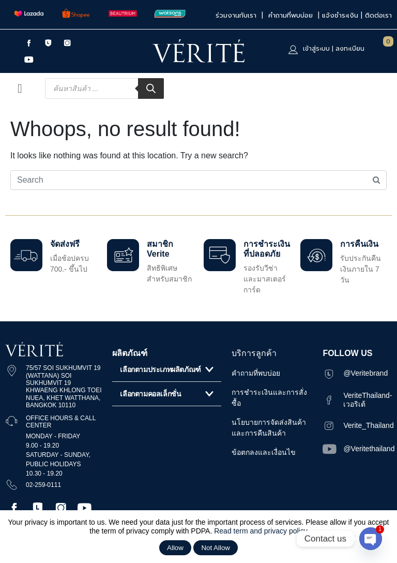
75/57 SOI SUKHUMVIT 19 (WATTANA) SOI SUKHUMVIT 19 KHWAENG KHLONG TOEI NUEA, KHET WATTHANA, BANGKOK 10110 (63, 386)
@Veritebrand (365, 373)
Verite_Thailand (368, 425)
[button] (166, 370)
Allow (175, 548)
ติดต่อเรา (378, 15)
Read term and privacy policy (261, 531)
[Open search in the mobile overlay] (104, 88)
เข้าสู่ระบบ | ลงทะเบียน (333, 48)
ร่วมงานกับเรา (237, 15)
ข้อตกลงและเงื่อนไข (264, 452)
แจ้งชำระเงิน (340, 15)
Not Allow (215, 548)
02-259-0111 (43, 484)
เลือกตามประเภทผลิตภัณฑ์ (160, 369)
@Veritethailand (368, 449)
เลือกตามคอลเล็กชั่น (150, 394)
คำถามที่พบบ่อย (291, 15)
